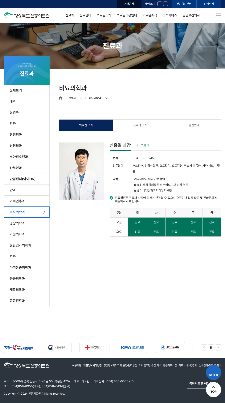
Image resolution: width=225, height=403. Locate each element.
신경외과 (16, 146)
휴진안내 (194, 125)
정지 (211, 347)
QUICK (213, 375)
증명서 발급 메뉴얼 (200, 383)
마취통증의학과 (20, 267)
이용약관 (76, 365)
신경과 (14, 112)
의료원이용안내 (127, 15)
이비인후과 (17, 201)
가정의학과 (17, 234)
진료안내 (85, 15)
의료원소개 (104, 15)
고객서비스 (170, 15)
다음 (218, 347)
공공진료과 (17, 301)
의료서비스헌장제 (188, 365)
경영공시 (129, 4)
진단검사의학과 (20, 245)
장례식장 (209, 4)
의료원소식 (150, 15)
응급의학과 (17, 279)
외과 (13, 123)
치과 (13, 256)
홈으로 (60, 98)
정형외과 (16, 135)
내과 (13, 101)
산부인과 (16, 168)
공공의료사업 (170, 365)
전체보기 (16, 90)
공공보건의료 (191, 15)
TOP (214, 391)
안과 (13, 190)
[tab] (86, 125)
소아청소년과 (19, 157)
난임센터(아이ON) (23, 179)
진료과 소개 (140, 125)
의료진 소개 (86, 125)
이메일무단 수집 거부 (150, 365)
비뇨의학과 (17, 212)
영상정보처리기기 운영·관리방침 (120, 365)
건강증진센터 (184, 4)
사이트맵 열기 (218, 15)
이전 (204, 347)
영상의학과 (17, 223)
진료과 (69, 15)
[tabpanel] (140, 189)
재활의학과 (17, 290)
